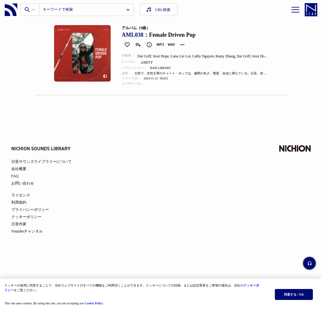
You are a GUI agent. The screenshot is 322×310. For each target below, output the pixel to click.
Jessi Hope (164, 56)
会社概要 (23, 174)
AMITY (150, 62)
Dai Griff (147, 56)
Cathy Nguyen (207, 56)
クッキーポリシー (31, 222)
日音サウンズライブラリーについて (46, 167)
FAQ (19, 181)
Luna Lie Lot (184, 56)
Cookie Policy (95, 301)
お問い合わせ (27, 188)
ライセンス (25, 200)
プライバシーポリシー (34, 215)
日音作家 (23, 229)
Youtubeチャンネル (31, 236)
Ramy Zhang (229, 56)
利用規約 (23, 208)
